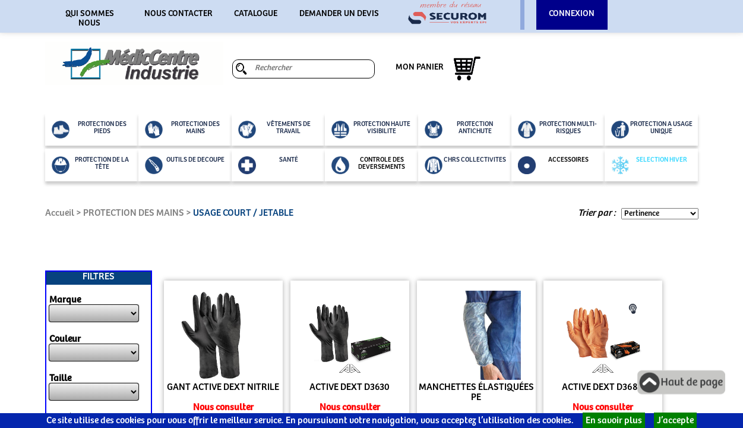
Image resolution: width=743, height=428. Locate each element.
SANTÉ (268, 165)
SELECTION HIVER (649, 165)
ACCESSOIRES (553, 165)
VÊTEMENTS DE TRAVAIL (274, 130)
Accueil (59, 213)
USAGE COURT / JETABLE (243, 213)
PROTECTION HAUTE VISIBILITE (370, 130)
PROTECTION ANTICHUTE (459, 130)
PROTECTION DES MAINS (182, 130)
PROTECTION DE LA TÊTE (90, 165)
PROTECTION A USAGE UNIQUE (652, 130)
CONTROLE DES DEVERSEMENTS (368, 165)
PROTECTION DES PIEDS (89, 130)
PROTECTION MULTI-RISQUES (557, 130)
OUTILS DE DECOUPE (185, 165)
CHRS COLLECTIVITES (466, 165)
